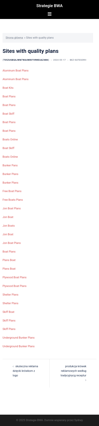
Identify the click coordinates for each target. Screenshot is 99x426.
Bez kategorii (78, 60)
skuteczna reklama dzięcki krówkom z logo (25, 371)
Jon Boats (9, 225)
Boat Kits (8, 87)
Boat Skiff (8, 113)
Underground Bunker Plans (19, 337)
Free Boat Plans (12, 191)
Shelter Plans (10, 294)
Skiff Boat (8, 312)
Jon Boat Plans (12, 208)
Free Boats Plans (13, 199)
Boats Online (10, 139)
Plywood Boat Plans (15, 277)
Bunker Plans (10, 174)
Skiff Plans (9, 320)
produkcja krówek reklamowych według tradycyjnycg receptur (73, 371)
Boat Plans (9, 96)
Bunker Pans (10, 165)
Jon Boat (8, 217)
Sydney (78, 420)
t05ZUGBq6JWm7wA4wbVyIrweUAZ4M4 (25, 60)
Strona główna (14, 37)
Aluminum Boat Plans (16, 70)
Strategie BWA (49, 5)
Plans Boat (9, 260)
